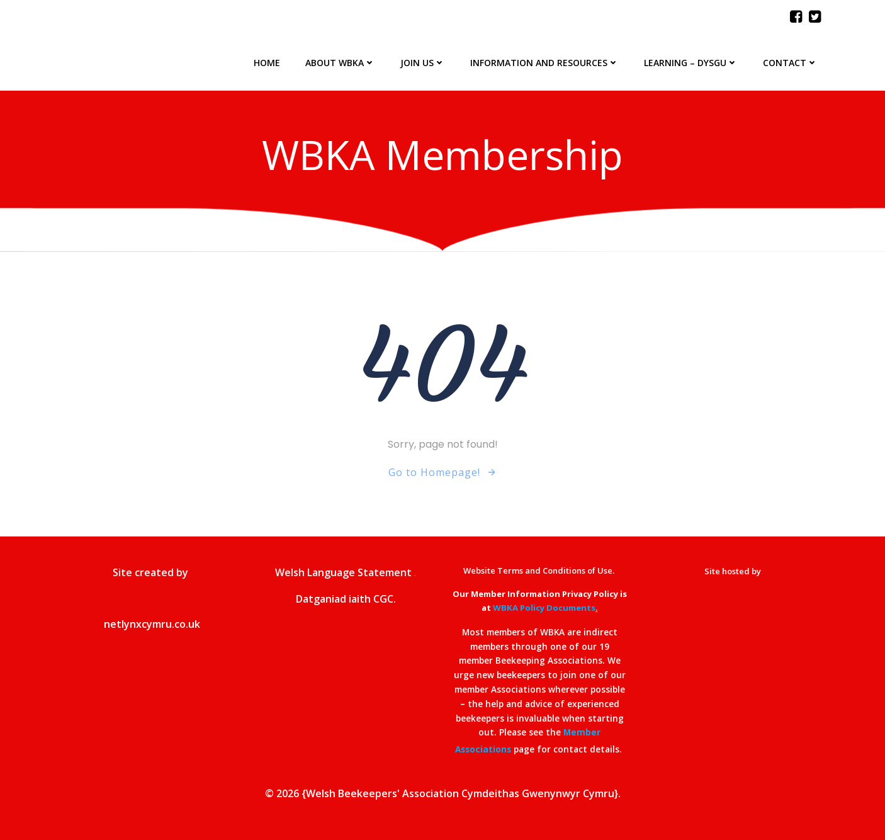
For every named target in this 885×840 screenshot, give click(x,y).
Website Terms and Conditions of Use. (539, 570)
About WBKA (340, 63)
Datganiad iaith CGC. (346, 599)
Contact (790, 63)
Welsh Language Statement (343, 572)
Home (267, 63)
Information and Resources (544, 63)
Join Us (422, 63)
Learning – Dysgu (691, 63)
